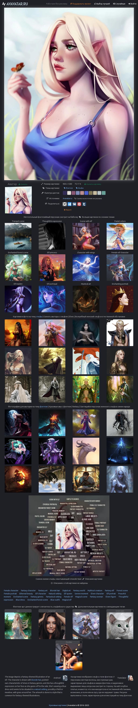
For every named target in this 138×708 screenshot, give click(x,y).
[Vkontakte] (74, 204)
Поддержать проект (80, 4)
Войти (132, 4)
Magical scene (81, 597)
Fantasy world (79, 590)
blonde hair (36, 680)
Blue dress (20, 600)
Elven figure (110, 597)
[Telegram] (69, 204)
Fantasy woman (96, 597)
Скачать (23, 184)
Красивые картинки (57, 705)
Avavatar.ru (67, 198)
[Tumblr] (84, 204)
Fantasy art (42, 590)
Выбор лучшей (102, 4)
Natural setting (54, 594)
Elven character (97, 594)
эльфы (39, 317)
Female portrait (10, 594)
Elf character (40, 594)
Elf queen (67, 594)
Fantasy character (28, 590)
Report (67, 210)
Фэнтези (68, 188)
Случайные (119, 4)
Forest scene (122, 590)
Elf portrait (111, 594)
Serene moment (81, 594)
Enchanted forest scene (37, 600)
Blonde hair (55, 590)
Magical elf (66, 600)
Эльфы (80, 188)
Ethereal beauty (26, 594)
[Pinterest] (79, 204)
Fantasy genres (36, 597)
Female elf (68, 597)
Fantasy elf (109, 590)
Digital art (66, 590)
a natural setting (40, 689)
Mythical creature (94, 590)
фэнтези (44, 407)
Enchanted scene (20, 597)
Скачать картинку (92, 184)
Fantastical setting (53, 597)
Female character (11, 590)
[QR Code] (65, 204)
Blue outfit (55, 600)
